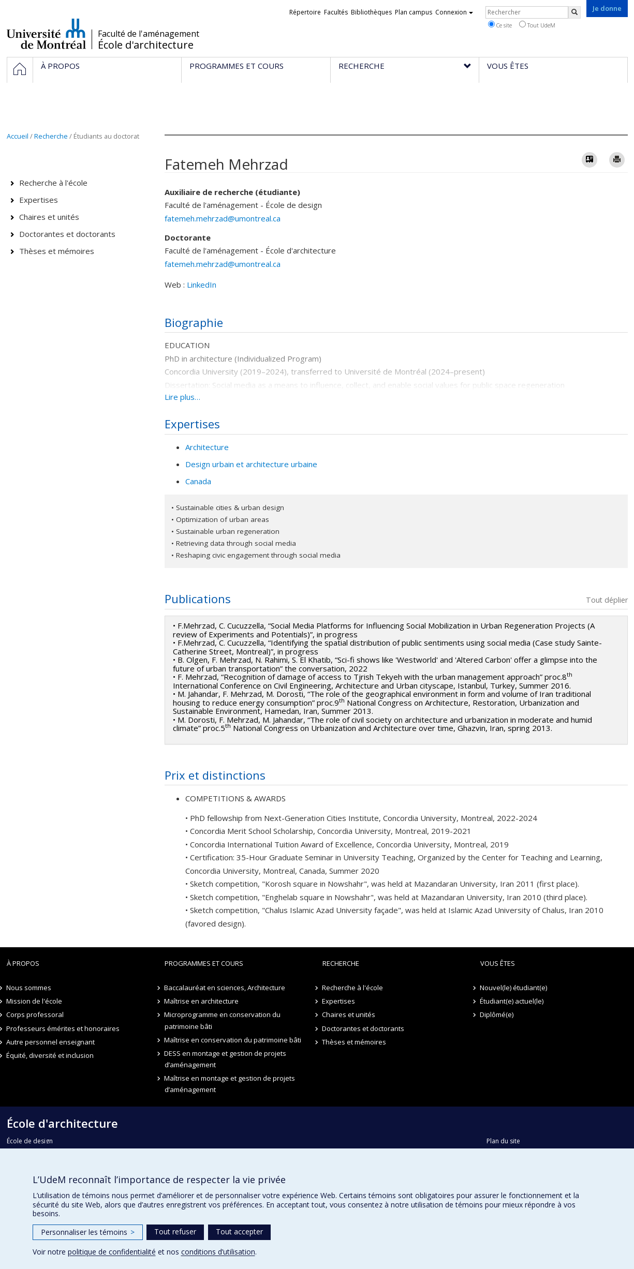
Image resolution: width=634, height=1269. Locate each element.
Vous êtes (497, 963)
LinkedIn (201, 284)
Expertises (38, 200)
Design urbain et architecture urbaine (251, 464)
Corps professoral (35, 1014)
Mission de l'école (35, 1001)
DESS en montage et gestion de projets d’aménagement (226, 1059)
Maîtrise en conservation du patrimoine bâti (233, 1039)
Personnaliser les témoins (88, 1232)
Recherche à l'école (53, 182)
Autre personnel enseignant (51, 1042)
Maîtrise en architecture (202, 1001)
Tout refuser (175, 1231)
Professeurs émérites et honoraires (63, 1028)
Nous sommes (29, 987)
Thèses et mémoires (56, 251)
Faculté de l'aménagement (148, 33)
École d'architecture (146, 45)
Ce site (500, 25)
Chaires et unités (49, 217)
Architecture (207, 447)
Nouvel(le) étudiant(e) (514, 987)
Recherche (51, 136)
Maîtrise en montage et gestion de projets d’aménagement (230, 1083)
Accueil (17, 136)
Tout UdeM (537, 25)
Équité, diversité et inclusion (50, 1055)
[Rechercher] (574, 12)
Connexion (454, 12)
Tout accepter (239, 1231)
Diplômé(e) (497, 1014)
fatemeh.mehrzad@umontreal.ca (223, 218)
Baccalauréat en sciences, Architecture (225, 987)
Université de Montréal (46, 33)
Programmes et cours (204, 963)
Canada (198, 481)
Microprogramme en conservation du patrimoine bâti (223, 1020)
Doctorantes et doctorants (67, 234)
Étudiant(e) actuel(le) (512, 1001)
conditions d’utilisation (218, 1252)
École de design (30, 1141)
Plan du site (503, 1141)
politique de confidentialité (112, 1252)
